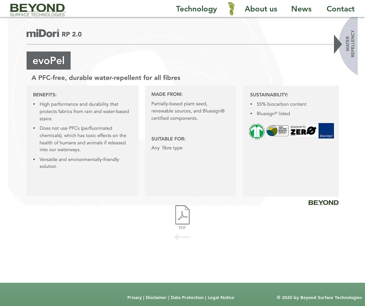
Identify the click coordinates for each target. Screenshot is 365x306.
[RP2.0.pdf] (182, 218)
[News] (301, 8)
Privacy (135, 297)
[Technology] (197, 8)
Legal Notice (220, 297)
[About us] (261, 8)
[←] (182, 236)
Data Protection (188, 297)
